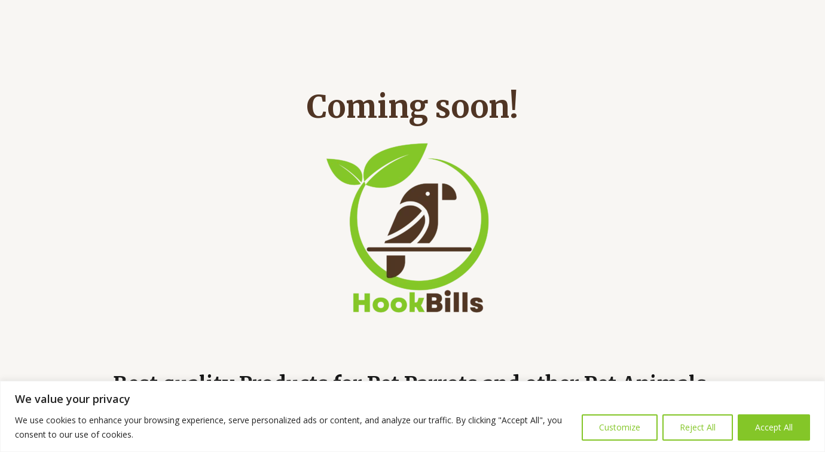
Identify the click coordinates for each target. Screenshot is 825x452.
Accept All (774, 427)
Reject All (698, 427)
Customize (619, 427)
